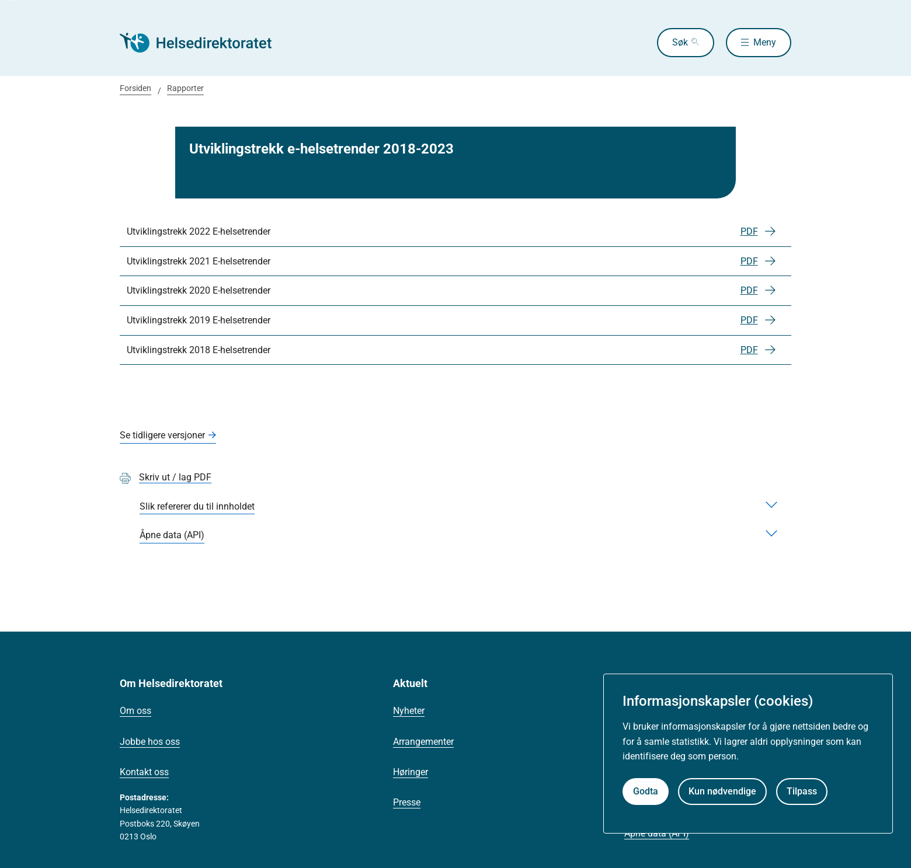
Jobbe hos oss (150, 741)
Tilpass (802, 791)
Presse (406, 802)
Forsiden (135, 88)
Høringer (410, 772)
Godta (645, 791)
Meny (764, 42)
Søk (680, 42)
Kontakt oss (144, 772)
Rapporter (185, 88)
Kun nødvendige (722, 791)
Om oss (135, 710)
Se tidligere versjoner (162, 435)
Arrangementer (423, 741)
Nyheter (409, 710)
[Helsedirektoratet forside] (204, 43)
